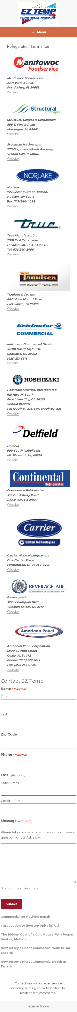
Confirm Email (12, 801)
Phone (14, 755)
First (4, 697)
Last (4, 714)
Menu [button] (41, 32)
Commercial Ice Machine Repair (25, 917)
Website (13, 92)
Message (16, 821)
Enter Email (10, 783)
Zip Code (9, 734)
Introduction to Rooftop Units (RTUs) (30, 925)
